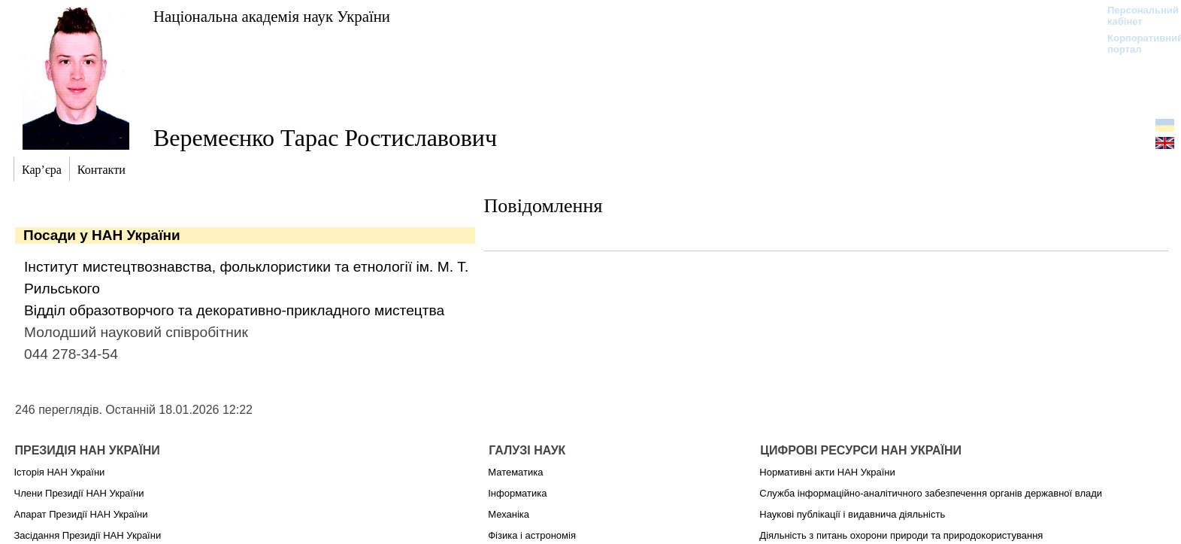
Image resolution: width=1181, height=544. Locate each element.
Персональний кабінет (1135, 16)
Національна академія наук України (271, 16)
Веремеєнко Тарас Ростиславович (325, 137)
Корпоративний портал (1135, 43)
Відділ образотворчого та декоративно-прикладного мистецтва (234, 310)
